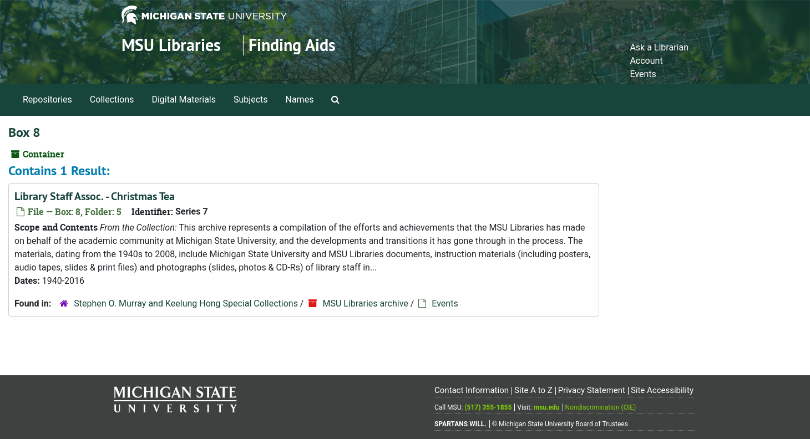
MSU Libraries (171, 45)
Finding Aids (292, 45)
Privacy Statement (591, 390)
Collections (112, 99)
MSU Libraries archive (365, 303)
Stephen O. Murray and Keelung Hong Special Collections (186, 303)
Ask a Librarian (659, 47)
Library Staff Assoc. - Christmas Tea (94, 196)
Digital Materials (183, 99)
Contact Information (471, 390)
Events (643, 74)
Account (646, 60)
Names (300, 99)
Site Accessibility (662, 390)
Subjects (250, 99)
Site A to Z (533, 390)
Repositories (47, 99)
